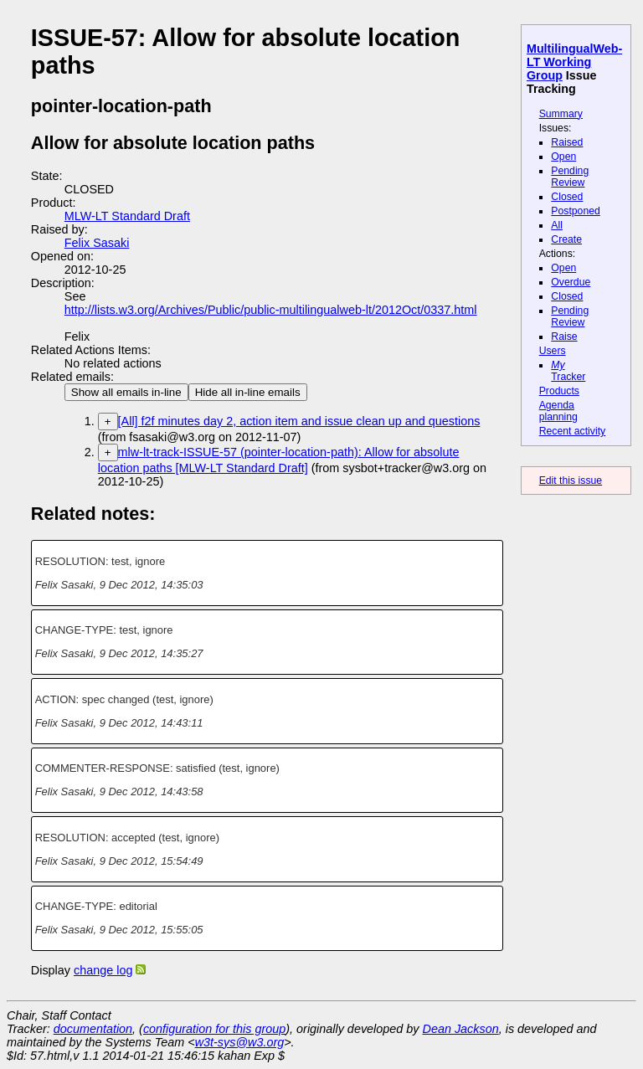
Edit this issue (570, 480)
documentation (93, 1029)
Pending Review (570, 176)
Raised (567, 142)
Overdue (570, 282)
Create (566, 239)
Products (559, 391)
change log (103, 970)
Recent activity (572, 431)
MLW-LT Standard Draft (127, 216)
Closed (567, 197)
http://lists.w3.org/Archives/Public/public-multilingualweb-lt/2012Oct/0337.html (270, 309)
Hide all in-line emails (248, 392)
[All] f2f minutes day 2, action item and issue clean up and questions (299, 421)
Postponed (575, 211)
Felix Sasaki (97, 242)
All (557, 225)
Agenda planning (558, 411)
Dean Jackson (461, 1029)
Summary (561, 114)
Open (563, 156)
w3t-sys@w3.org (240, 1042)
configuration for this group (214, 1029)
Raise (564, 336)
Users (552, 351)
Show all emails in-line (126, 392)
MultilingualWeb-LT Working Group (574, 62)
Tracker (568, 371)
